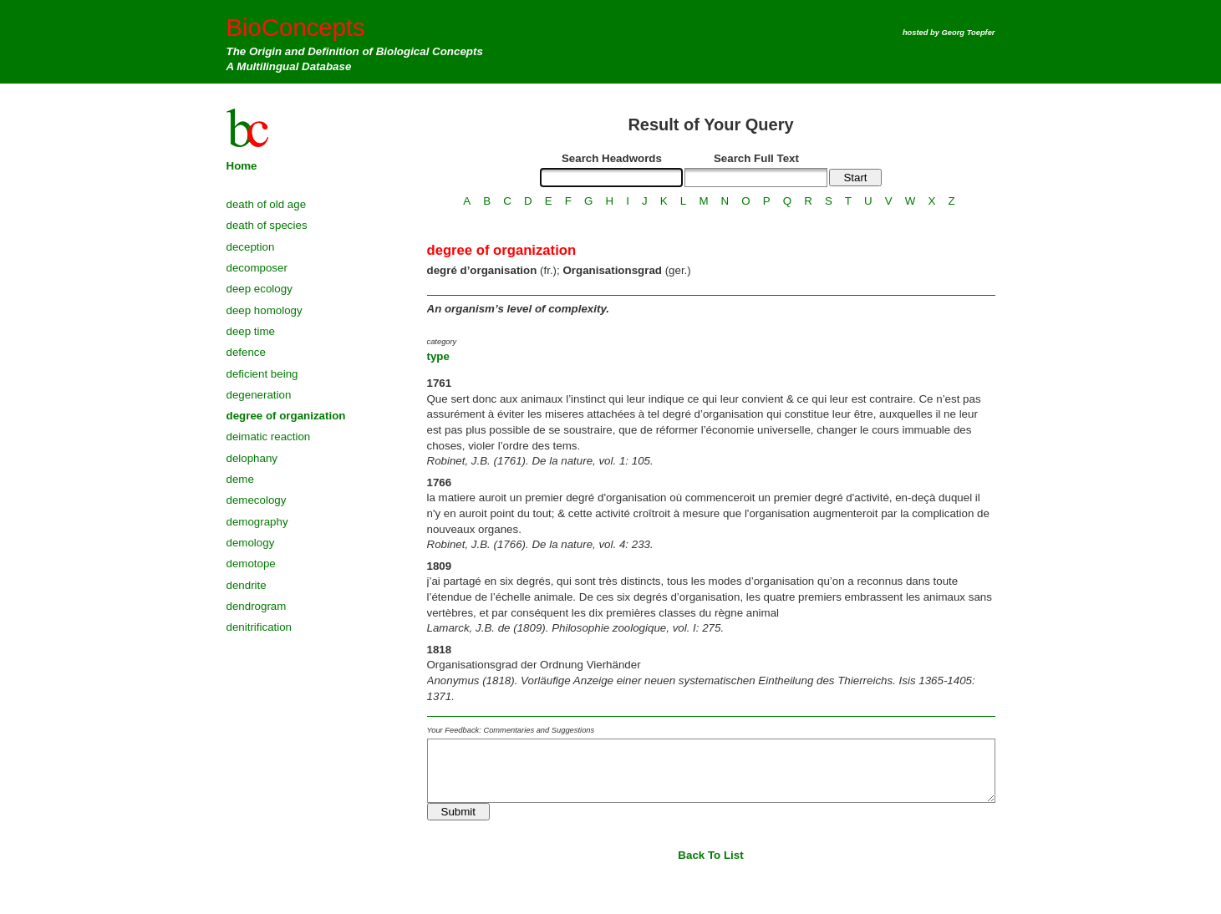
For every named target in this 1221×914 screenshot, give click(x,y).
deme (240, 479)
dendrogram (256, 606)
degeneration (259, 394)
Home (241, 166)
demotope (251, 563)
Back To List (710, 855)
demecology (256, 500)
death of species (267, 225)
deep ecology (259, 288)
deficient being (262, 374)
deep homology (264, 310)
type (438, 356)
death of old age (266, 204)
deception (250, 247)
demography (257, 521)
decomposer (256, 268)
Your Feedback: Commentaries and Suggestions (511, 730)
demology (250, 542)
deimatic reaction (268, 436)
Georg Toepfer (968, 32)
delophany (252, 458)
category (442, 342)
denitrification (259, 627)
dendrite (246, 585)
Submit (458, 811)
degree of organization (286, 415)
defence (246, 352)
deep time (251, 331)
